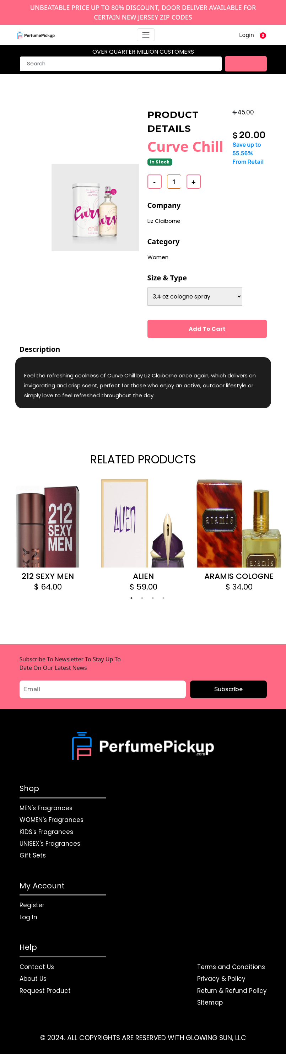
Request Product (45, 990)
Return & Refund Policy (232, 990)
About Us (33, 978)
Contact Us (37, 967)
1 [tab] (131, 598)
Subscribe (228, 688)
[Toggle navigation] (146, 34)
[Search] (121, 63)
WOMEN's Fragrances (51, 820)
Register (32, 905)
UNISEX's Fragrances (50, 843)
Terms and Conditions (231, 967)
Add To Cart (207, 328)
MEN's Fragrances (46, 807)
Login (246, 35)
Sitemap (210, 1002)
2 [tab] (142, 598)
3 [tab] (152, 598)
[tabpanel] (48, 535)
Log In (28, 917)
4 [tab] (163, 598)
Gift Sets (33, 855)
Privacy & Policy (221, 978)
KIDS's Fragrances (46, 831)
